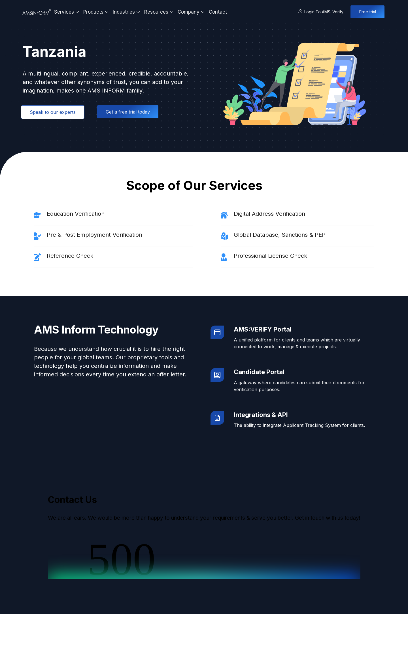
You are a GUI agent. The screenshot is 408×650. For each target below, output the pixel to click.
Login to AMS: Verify (320, 11)
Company (192, 12)
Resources (159, 12)
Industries (127, 12)
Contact (218, 12)
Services (67, 12)
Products (96, 12)
